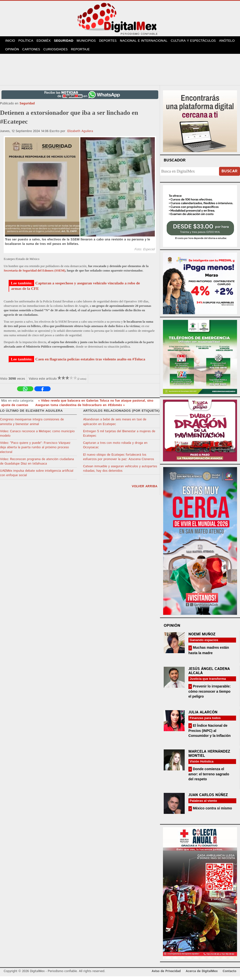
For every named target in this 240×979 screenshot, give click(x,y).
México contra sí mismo (212, 811)
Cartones (52, 51)
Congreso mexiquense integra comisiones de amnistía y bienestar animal (32, 424)
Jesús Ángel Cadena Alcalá (209, 673)
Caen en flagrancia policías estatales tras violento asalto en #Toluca (90, 362)
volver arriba (144, 489)
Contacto (229, 973)
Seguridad (67, 41)
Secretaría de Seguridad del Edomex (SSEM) (34, 273)
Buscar (229, 174)
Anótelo (13, 51)
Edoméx (46, 41)
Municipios (90, 41)
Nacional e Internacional (148, 41)
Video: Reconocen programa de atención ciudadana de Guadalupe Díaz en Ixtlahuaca (37, 464)
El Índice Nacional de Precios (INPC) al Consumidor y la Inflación (209, 733)
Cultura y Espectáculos (197, 41)
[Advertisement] (120, 71)
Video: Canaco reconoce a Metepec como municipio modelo (37, 436)
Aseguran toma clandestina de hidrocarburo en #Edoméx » (80, 408)
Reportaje (103, 51)
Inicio (11, 41)
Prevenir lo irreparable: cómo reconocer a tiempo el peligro (209, 694)
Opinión (32, 51)
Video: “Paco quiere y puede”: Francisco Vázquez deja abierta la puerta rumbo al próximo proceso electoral (35, 450)
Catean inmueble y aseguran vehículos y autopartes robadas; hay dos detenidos (120, 471)
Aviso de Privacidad (166, 973)
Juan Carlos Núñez (208, 797)
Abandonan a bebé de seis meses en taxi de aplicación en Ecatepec (114, 424)
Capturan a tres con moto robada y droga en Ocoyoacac (115, 447)
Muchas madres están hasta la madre (208, 652)
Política (27, 41)
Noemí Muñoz (202, 637)
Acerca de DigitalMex (202, 973)
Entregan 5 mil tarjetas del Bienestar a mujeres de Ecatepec (119, 436)
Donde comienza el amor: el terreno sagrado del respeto (208, 777)
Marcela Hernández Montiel (209, 756)
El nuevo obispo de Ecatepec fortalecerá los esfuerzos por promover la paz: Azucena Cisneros (118, 459)
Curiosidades (77, 51)
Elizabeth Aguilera (80, 133)
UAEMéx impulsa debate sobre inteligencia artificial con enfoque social (36, 475)
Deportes (112, 41)
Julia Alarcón (203, 715)
